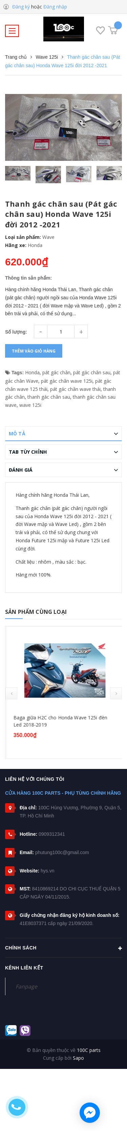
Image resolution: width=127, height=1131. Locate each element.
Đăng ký (21, 6)
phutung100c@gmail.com (62, 852)
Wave (48, 237)
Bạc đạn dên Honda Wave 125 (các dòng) (58, 717)
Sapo (78, 1058)
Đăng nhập (55, 6)
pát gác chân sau (91, 372)
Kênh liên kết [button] (24, 967)
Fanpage (26, 986)
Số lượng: (16, 332)
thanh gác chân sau (48, 397)
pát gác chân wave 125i (66, 381)
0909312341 (52, 834)
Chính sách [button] (63, 948)
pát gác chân (56, 372)
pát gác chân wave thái (75, 389)
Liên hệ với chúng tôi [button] (34, 779)
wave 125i (30, 405)
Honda (35, 245)
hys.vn (47, 870)
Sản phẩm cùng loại (36, 612)
